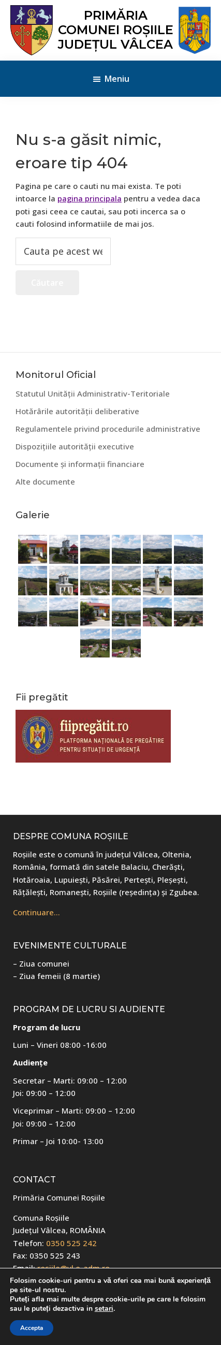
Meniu (117, 78)
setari (104, 1308)
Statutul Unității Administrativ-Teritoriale (93, 393)
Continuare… (36, 912)
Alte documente (45, 481)
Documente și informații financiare (80, 464)
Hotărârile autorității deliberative (77, 411)
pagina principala (89, 198)
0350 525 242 (71, 1243)
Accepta (31, 1328)
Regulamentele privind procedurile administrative (108, 428)
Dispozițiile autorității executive (75, 446)
